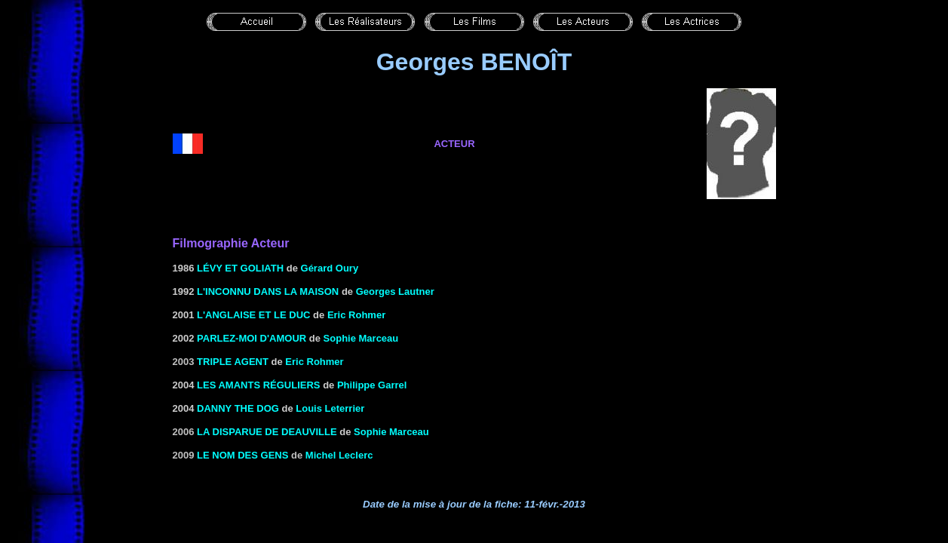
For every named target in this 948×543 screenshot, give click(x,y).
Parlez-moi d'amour (251, 338)
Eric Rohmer (356, 315)
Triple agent (232, 361)
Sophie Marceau (361, 338)
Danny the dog (238, 408)
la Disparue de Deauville (267, 431)
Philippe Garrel (372, 385)
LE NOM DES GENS (242, 455)
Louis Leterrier (330, 408)
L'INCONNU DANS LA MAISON (268, 291)
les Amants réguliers (258, 385)
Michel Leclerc (339, 455)
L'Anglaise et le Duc (253, 315)
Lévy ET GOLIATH (239, 268)
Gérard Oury (330, 268)
